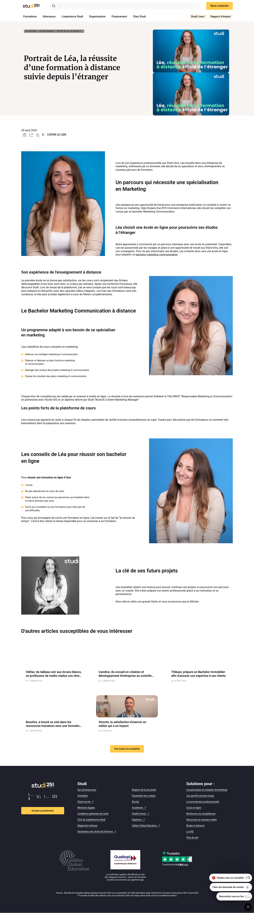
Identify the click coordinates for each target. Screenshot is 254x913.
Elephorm (137, 819)
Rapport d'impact (221, 16)
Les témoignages (46, 31)
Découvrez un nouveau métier (201, 819)
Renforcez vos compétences (201, 813)
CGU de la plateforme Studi (91, 819)
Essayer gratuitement (43, 810)
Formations (30, 16)
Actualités (82, 795)
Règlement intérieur (87, 825)
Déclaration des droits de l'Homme (95, 831)
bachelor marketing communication (157, 254)
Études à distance (195, 825)
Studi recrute (84, 801)
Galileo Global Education (144, 825)
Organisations (97, 16)
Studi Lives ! (198, 16)
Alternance (49, 16)
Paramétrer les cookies (144, 795)
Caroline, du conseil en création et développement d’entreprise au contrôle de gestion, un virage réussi (125, 675)
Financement (119, 16)
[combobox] (125, 5)
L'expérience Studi (72, 16)
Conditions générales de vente (92, 813)
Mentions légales (86, 807)
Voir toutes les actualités (127, 748)
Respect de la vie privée (144, 789)
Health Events (139, 813)
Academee (137, 807)
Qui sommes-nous (86, 789)
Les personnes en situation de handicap (206, 789)
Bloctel (135, 801)
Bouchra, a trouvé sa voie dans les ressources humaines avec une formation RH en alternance (53, 726)
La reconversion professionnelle (202, 801)
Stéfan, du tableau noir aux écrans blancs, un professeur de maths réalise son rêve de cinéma (54, 675)
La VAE (190, 831)
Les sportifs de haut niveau (200, 795)
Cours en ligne (193, 807)
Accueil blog (30, 31)
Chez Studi (139, 16)
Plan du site (192, 837)
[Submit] (54, 5)
